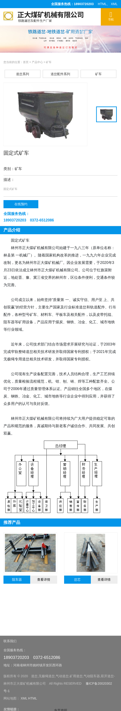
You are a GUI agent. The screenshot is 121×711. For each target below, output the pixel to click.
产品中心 (37, 62)
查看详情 (43, 579)
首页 (26, 62)
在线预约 (20, 204)
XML (114, 4)
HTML (102, 4)
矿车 (49, 62)
